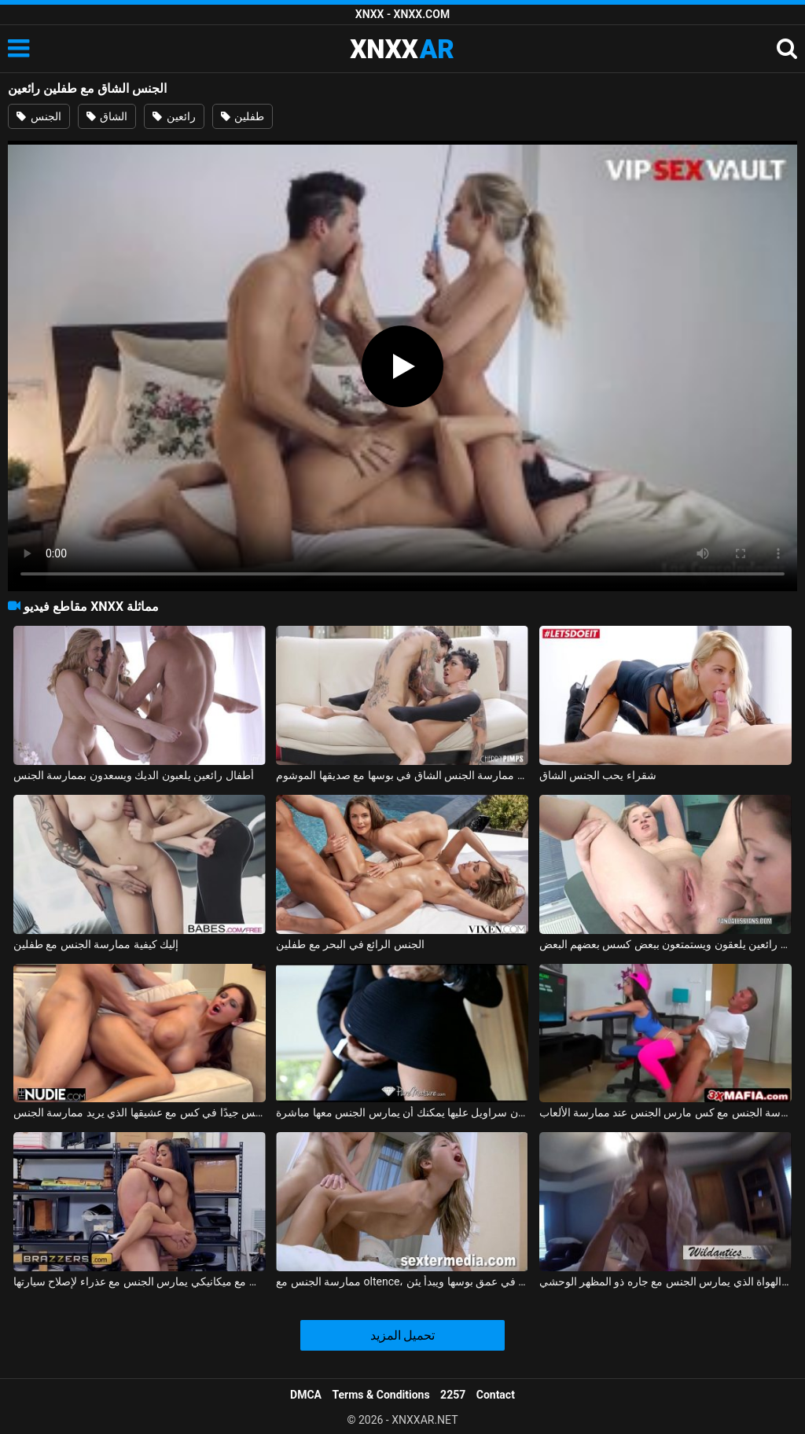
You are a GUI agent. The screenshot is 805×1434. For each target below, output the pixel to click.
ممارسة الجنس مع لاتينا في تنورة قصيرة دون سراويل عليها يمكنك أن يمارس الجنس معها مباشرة (402, 1112)
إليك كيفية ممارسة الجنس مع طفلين (95, 944)
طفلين (242, 116)
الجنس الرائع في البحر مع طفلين (350, 944)
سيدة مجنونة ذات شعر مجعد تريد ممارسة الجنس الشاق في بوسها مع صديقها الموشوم (402, 775)
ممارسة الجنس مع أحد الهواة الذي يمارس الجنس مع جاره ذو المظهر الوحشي (665, 1281)
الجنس (39, 116)
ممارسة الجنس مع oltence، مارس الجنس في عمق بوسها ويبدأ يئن (402, 1281)
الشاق (106, 116)
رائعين (174, 116)
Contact (495, 1394)
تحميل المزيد (403, 1335)
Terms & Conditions (381, 1394)
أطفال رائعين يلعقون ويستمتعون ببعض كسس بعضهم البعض (665, 944)
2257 (452, 1394)
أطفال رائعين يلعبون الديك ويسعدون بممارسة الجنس (133, 775)
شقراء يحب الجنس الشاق (597, 775)
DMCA (306, 1394)
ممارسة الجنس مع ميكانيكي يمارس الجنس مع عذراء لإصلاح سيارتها (139, 1281)
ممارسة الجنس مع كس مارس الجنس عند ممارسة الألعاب (665, 1112)
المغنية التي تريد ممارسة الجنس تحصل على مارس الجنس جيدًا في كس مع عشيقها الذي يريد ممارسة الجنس (139, 1112)
